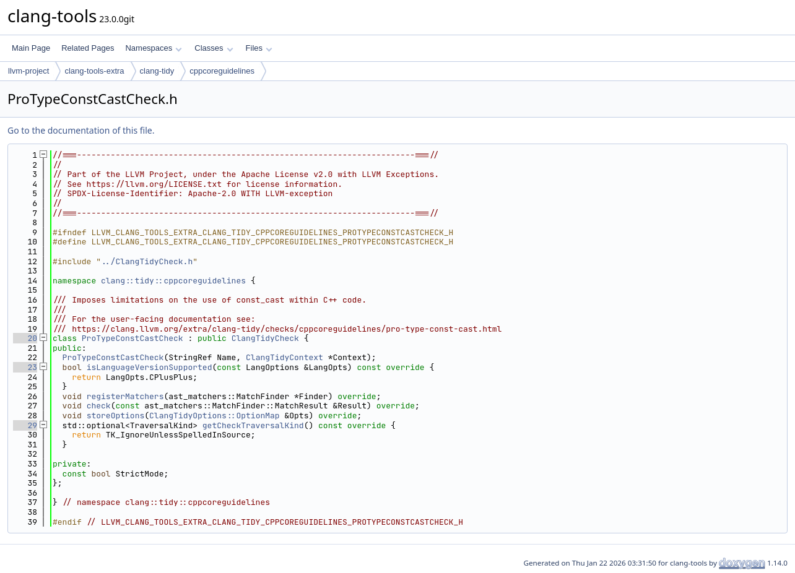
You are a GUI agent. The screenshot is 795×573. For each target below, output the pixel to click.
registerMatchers (125, 396)
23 (25, 367)
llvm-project (28, 70)
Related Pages (87, 48)
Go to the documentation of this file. (80, 130)
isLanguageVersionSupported (149, 367)
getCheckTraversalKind (253, 425)
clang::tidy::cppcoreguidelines (173, 280)
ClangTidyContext (284, 357)
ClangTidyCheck (265, 338)
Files (259, 48)
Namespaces (153, 48)
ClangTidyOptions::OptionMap (214, 415)
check (99, 405)
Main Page (31, 48)
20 (25, 338)
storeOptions (116, 415)
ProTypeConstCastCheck (132, 338)
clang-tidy (157, 70)
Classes (213, 48)
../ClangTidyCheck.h (147, 261)
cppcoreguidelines (221, 70)
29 (25, 425)
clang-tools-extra (94, 70)
